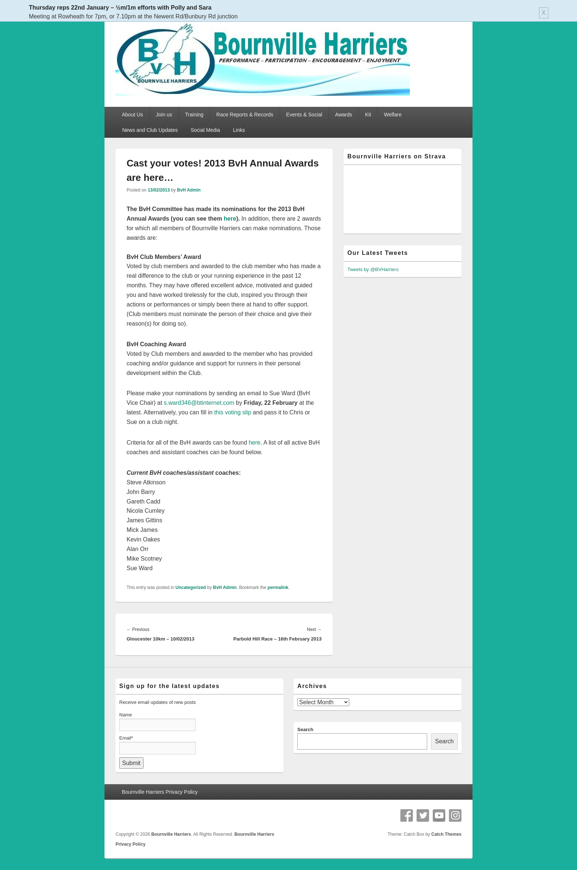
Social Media (205, 130)
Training (194, 114)
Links (239, 130)
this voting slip (232, 412)
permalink (278, 587)
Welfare (392, 114)
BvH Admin (189, 190)
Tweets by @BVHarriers (373, 269)
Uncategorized (191, 587)
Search (305, 729)
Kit (368, 114)
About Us (132, 114)
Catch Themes (446, 834)
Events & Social (304, 114)
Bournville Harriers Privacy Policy (160, 792)
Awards (343, 114)
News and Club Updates (150, 130)
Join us (164, 114)
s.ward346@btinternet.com (199, 403)
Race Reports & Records (244, 114)
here (230, 218)
